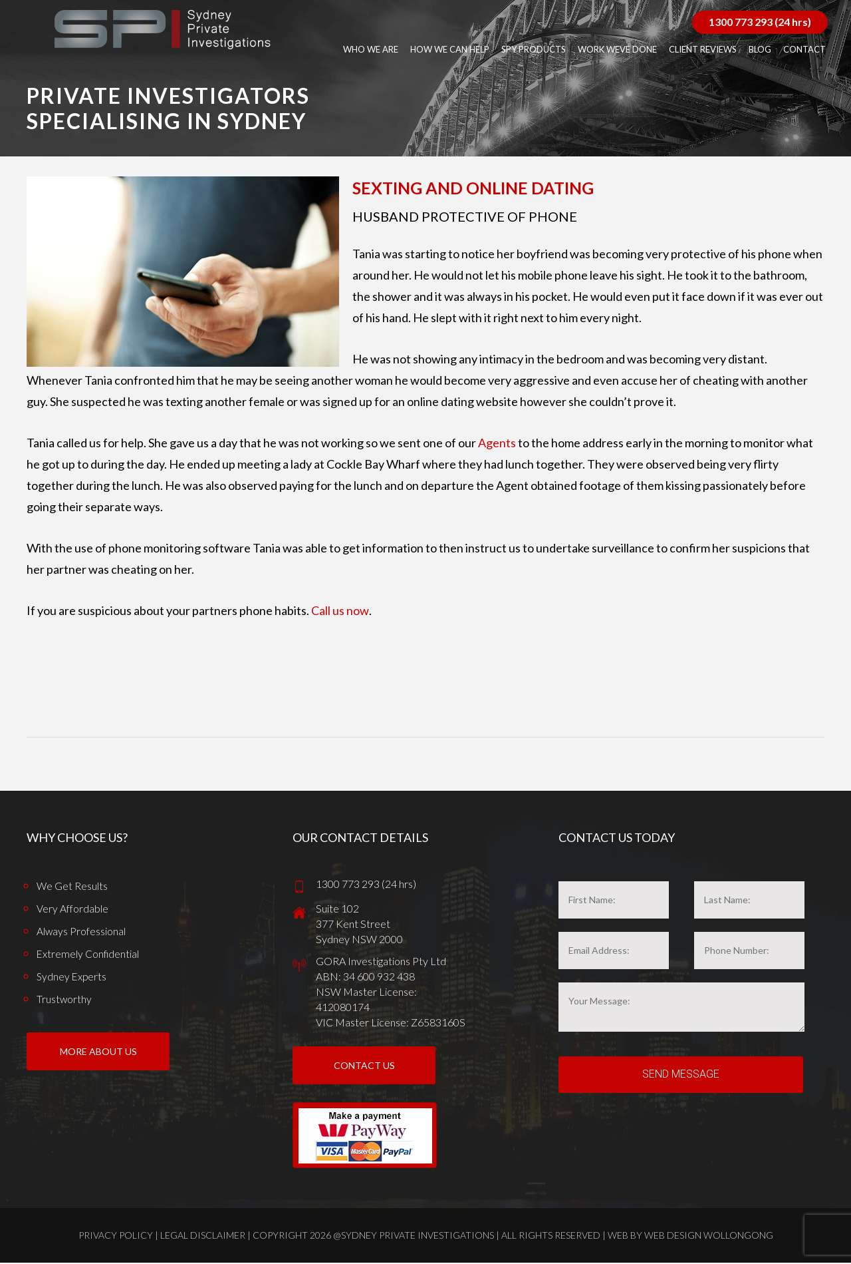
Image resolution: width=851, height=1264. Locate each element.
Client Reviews (703, 49)
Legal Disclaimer (202, 1236)
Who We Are (370, 49)
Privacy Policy (115, 1236)
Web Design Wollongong (708, 1236)
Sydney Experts (72, 976)
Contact (804, 49)
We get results (72, 885)
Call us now (340, 610)
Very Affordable (72, 908)
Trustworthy (64, 998)
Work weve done (617, 49)
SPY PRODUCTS (533, 49)
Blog (760, 49)
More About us (98, 1059)
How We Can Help (449, 49)
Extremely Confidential (88, 953)
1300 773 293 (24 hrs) (760, 21)
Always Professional (81, 931)
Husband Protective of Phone (464, 216)
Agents (497, 442)
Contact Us (364, 1066)
